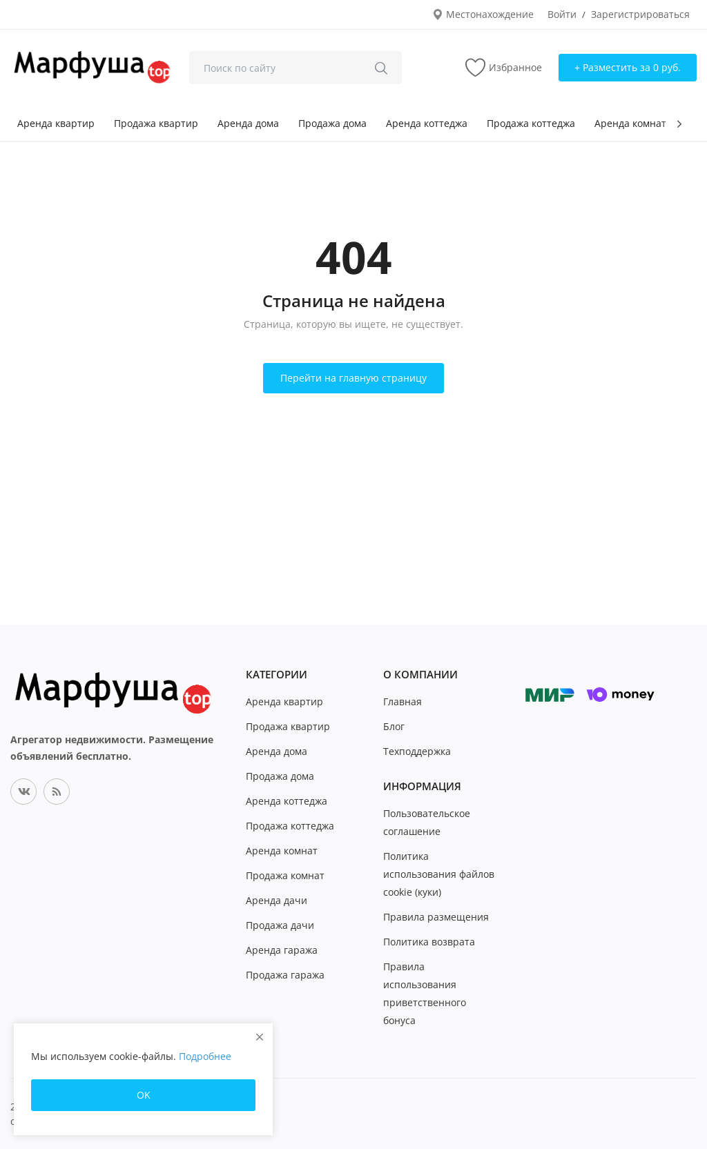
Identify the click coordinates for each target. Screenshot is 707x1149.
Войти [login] (562, 14)
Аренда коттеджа (426, 123)
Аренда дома (248, 123)
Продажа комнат (285, 875)
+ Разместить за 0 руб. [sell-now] (627, 67)
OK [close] (144, 1094)
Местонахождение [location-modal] (483, 14)
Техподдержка (417, 751)
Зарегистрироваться (640, 14)
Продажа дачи (280, 925)
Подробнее (205, 1056)
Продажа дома (332, 123)
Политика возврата (429, 941)
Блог (394, 726)
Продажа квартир (156, 123)
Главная (402, 701)
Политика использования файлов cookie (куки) (438, 874)
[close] (259, 1036)
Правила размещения (436, 916)
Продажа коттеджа (531, 123)
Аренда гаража (282, 949)
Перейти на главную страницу (353, 377)
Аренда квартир (56, 123)
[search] (381, 68)
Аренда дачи (276, 900)
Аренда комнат (630, 123)
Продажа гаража (285, 974)
